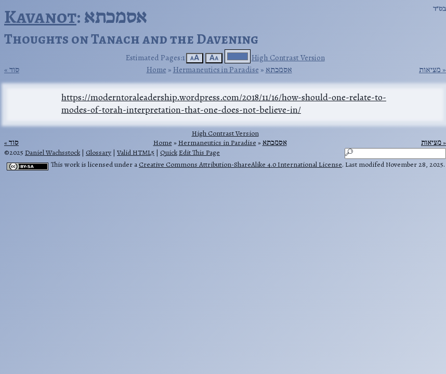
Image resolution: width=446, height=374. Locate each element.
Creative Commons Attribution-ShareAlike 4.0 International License (240, 164)
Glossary (98, 152)
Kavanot (40, 16)
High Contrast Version (288, 57)
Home (156, 69)
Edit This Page (199, 152)
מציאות (430, 69)
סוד (14, 69)
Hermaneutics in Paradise (216, 69)
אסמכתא (279, 69)
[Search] (395, 153)
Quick (168, 152)
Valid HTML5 (135, 152)
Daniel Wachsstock (52, 152)
